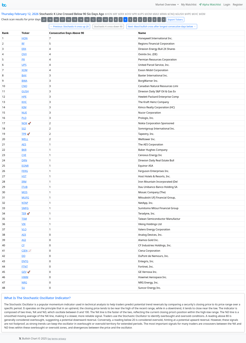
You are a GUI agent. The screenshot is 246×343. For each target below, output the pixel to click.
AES (24, 144)
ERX (24, 49)
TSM (24, 219)
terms (55, 338)
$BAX (156, 14)
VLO (24, 229)
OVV (24, 54)
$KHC (195, 14)
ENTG (25, 261)
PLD (24, 118)
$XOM (148, 14)
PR (23, 59)
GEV (24, 272)
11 (99, 19)
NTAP (25, 203)
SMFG (25, 208)
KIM (24, 107)
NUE (24, 112)
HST (24, 176)
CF (23, 245)
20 (44, 19)
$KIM (202, 14)
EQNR (25, 165)
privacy (62, 338)
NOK (24, 123)
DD (23, 256)
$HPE (188, 14)
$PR (134, 14)
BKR (24, 150)
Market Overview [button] (166, 4)
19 (50, 19)
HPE (24, 96)
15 (74, 19)
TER (24, 213)
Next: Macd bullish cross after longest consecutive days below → (162, 26)
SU (23, 288)
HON (25, 38)
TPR (24, 134)
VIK (24, 224)
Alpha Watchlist (210, 4)
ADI (24, 234)
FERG (25, 171)
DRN (24, 160)
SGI (24, 128)
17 (62, 19)
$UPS (140, 14)
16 (68, 19)
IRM (24, 181)
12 (93, 19)
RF (23, 43)
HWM (25, 277)
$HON (108, 14)
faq (49, 338)
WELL (25, 139)
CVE (24, 155)
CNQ (24, 86)
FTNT (25, 266)
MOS (24, 192)
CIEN (25, 250)
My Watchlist (188, 4)
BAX (24, 75)
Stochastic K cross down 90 (108, 26)
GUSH (25, 91)
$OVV (128, 14)
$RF (115, 14)
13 (87, 19)
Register (238, 4)
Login (226, 4)
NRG (24, 282)
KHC (24, 102)
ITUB (24, 187)
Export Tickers (175, 19)
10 (105, 19)
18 (56, 19)
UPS (24, 65)
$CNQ (171, 14)
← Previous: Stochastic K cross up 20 (69, 26)
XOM (24, 70)
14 (80, 19)
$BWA (163, 14)
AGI (24, 240)
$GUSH (179, 14)
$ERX (121, 14)
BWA (24, 81)
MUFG (25, 197)
